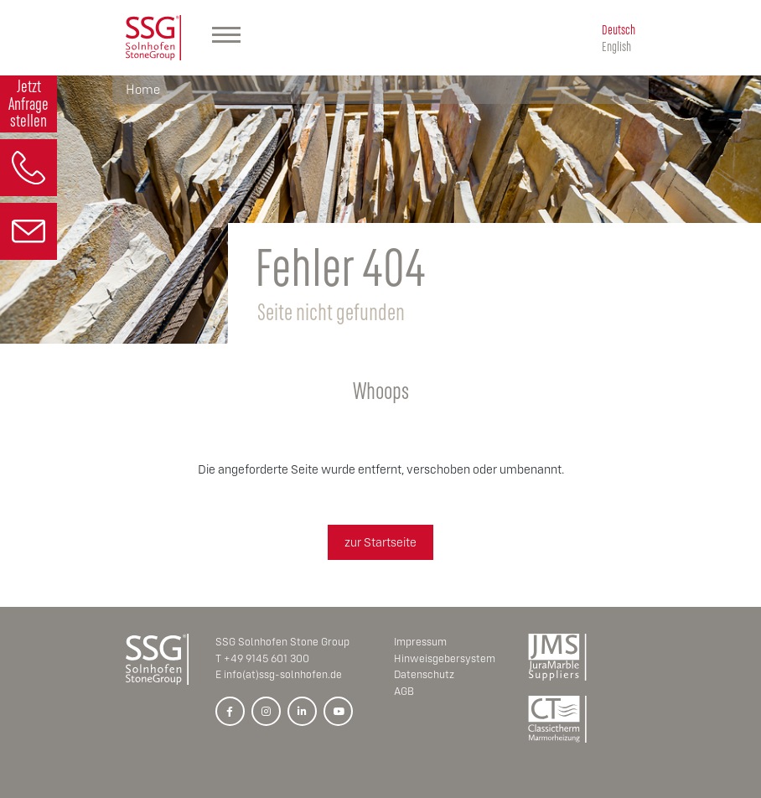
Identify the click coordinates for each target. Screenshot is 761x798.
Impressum (420, 641)
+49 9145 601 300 (266, 658)
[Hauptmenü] (226, 37)
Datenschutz (424, 674)
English (616, 46)
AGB (404, 691)
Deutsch (618, 29)
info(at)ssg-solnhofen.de (283, 674)
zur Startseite (380, 542)
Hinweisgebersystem (444, 658)
